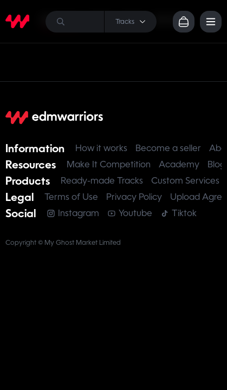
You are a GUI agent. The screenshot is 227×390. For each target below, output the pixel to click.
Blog (216, 164)
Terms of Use (71, 197)
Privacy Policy (134, 197)
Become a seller (168, 148)
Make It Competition (109, 164)
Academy (179, 164)
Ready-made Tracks (102, 181)
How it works (101, 148)
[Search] (101, 21)
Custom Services (185, 181)
